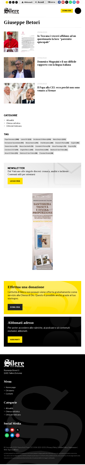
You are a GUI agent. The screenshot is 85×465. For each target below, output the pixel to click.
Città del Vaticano (14, 126)
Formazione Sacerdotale (14, 143)
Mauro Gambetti (26, 146)
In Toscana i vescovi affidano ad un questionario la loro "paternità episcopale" (56, 39)
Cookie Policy (63, 448)
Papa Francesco (12, 139)
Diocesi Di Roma (62, 143)
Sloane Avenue (11, 146)
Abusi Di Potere (11, 153)
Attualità (10, 120)
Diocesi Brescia (41, 150)
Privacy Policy (52, 448)
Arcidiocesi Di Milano (42, 139)
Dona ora (66, 11)
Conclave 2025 (11, 150)
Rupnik (72, 146)
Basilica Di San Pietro (58, 150)
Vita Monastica (46, 143)
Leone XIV (26, 139)
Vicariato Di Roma (42, 146)
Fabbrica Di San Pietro (28, 153)
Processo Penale (46, 153)
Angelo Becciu (26, 150)
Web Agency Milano (11, 450)
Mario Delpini (59, 139)
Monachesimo (32, 143)
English (75, 143)
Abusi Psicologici (59, 146)
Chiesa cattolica (13, 123)
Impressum (73, 448)
